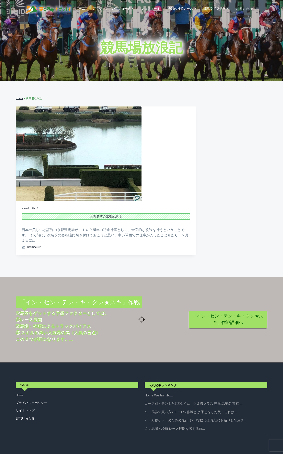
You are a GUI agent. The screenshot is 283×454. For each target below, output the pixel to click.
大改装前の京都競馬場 (55, 182)
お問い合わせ (25, 399)
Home (20, 376)
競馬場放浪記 (34, 228)
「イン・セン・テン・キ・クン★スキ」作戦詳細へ (228, 300)
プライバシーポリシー (31, 384)
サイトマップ (25, 392)
